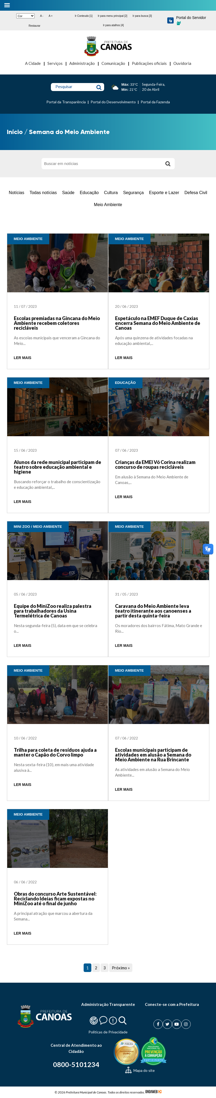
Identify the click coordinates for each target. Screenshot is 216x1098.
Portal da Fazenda (155, 102)
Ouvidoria (182, 63)
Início (15, 132)
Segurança (133, 192)
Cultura (111, 192)
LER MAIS (22, 358)
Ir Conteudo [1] (83, 15)
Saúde (68, 192)
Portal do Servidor (191, 20)
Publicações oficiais (149, 63)
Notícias (16, 192)
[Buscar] (168, 163)
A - (41, 15)
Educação (89, 192)
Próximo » (121, 967)
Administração (82, 63)
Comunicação (113, 63)
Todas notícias (43, 192)
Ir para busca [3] (142, 15)
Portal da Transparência (66, 102)
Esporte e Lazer (164, 192)
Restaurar (34, 25)
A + (51, 15)
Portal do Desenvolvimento (113, 102)
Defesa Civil (196, 192)
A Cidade (33, 63)
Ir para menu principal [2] (112, 15)
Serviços (55, 63)
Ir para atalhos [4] (113, 25)
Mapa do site (140, 1070)
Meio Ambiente (108, 204)
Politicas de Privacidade (108, 1032)
